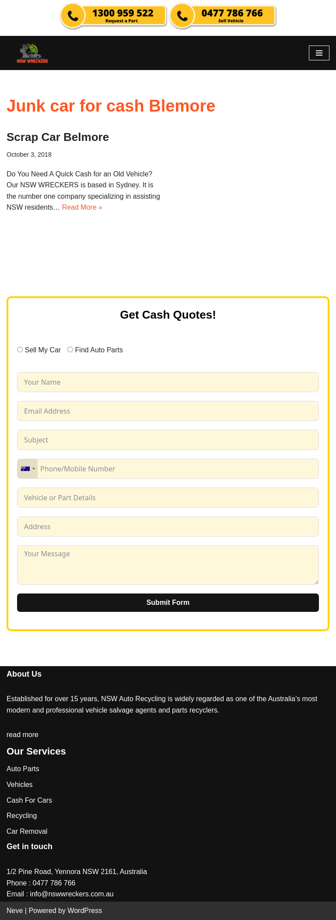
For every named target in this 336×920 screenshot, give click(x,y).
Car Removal (27, 831)
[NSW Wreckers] (33, 53)
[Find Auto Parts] (70, 350)
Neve (15, 910)
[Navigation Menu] (319, 53)
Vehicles (20, 784)
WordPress (84, 910)
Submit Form (168, 602)
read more (22, 734)
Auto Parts (23, 769)
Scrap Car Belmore (58, 137)
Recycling (22, 816)
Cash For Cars (29, 800)
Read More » (82, 207)
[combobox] (28, 468)
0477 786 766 (54, 883)
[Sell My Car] (20, 350)
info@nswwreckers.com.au (71, 894)
